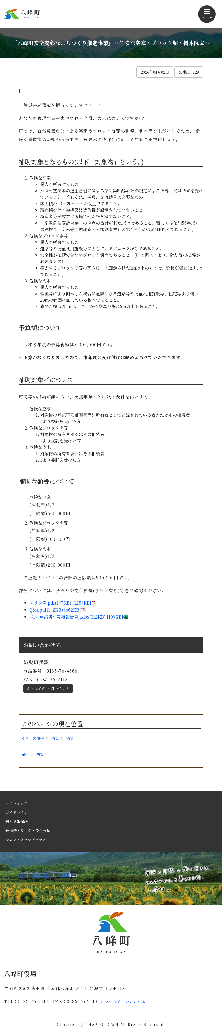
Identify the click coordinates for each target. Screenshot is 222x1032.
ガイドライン (16, 812)
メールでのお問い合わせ (48, 688)
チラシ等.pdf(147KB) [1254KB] (60, 603)
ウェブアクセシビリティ (25, 839)
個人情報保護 (16, 821)
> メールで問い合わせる (123, 1001)
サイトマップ (16, 803)
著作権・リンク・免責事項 (27, 830)
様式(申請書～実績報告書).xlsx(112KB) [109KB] (76, 617)
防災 (55, 738)
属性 (25, 754)
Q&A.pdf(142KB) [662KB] (55, 610)
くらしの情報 (32, 738)
